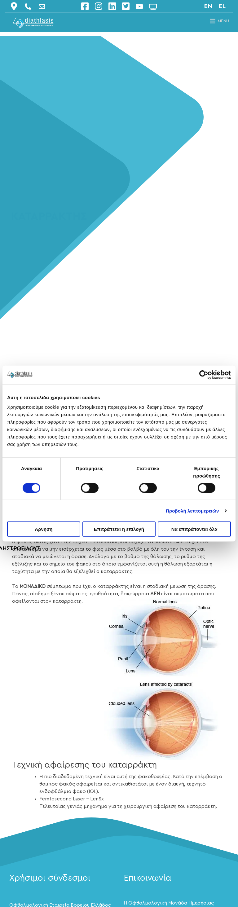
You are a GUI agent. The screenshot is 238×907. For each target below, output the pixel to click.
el (222, 6)
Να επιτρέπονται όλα (194, 529)
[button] (223, 21)
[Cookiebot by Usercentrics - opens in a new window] (204, 374)
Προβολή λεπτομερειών (192, 510)
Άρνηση (43, 529)
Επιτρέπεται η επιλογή (119, 529)
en (208, 6)
